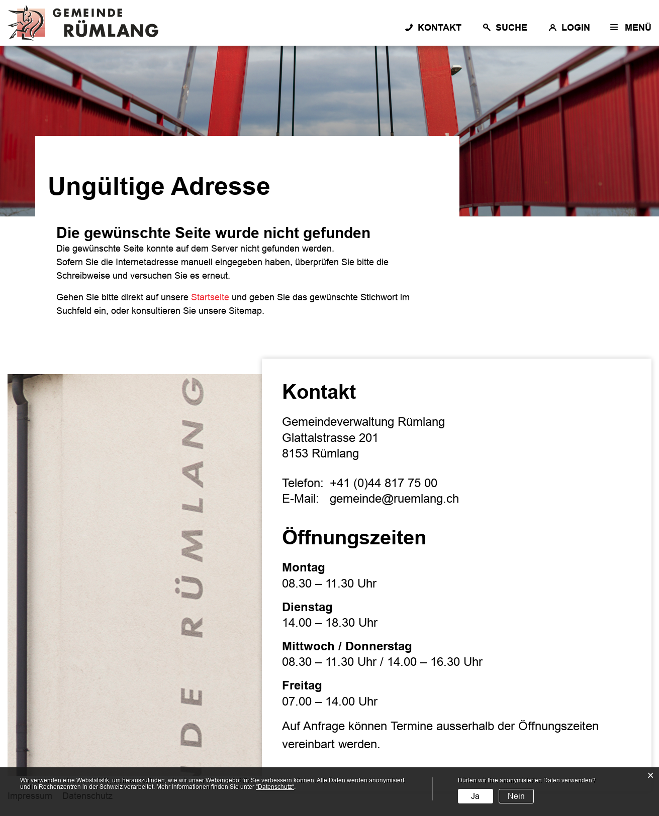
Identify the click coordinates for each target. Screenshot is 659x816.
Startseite (210, 297)
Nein (516, 796)
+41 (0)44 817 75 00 (383, 483)
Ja (475, 796)
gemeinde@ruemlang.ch (394, 498)
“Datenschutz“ (275, 786)
